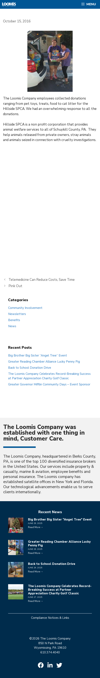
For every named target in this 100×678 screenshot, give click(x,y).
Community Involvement (25, 308)
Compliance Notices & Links (50, 618)
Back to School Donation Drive (29, 368)
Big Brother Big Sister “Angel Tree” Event (37, 355)
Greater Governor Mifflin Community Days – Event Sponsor (49, 384)
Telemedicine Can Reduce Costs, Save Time (42, 279)
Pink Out (15, 286)
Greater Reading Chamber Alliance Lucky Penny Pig (44, 362)
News (12, 326)
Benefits (14, 320)
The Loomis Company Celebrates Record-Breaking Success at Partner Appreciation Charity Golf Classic (59, 589)
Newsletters (17, 314)
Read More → (35, 527)
